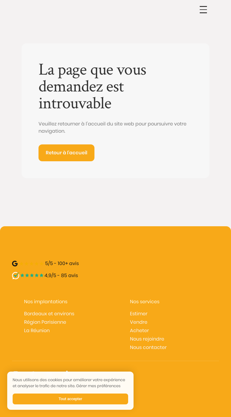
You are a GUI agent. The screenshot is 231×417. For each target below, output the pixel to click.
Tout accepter (70, 399)
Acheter (139, 330)
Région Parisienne (45, 322)
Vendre (138, 322)
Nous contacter (148, 347)
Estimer (138, 313)
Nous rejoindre (147, 338)
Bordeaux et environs (49, 313)
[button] (203, 10)
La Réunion (37, 330)
